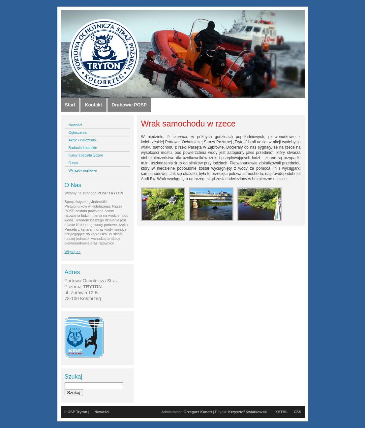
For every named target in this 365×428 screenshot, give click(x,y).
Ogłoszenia (78, 132)
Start (70, 104)
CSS (297, 412)
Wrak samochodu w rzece (188, 123)
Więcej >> (73, 252)
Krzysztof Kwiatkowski (247, 412)
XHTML (281, 412)
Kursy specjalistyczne (86, 155)
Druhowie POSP (129, 104)
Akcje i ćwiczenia (82, 140)
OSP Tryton (77, 412)
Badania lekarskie (83, 148)
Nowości (75, 125)
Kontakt (93, 104)
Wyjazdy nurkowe (83, 170)
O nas (73, 163)
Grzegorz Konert (198, 412)
